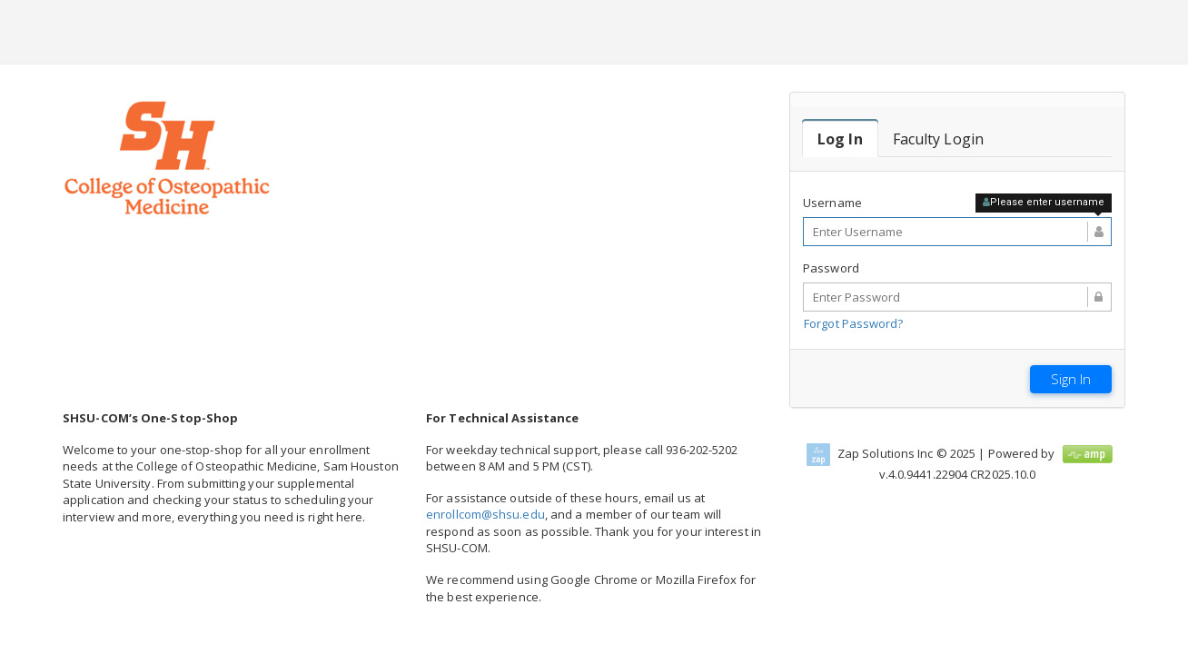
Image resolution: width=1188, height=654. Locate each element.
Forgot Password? (854, 323)
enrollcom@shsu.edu (485, 514)
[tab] (840, 139)
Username (832, 202)
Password (831, 268)
